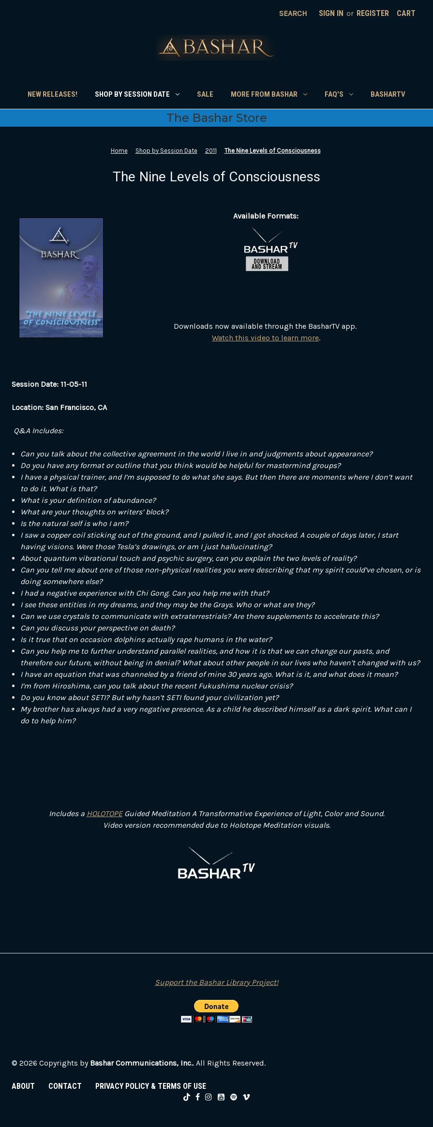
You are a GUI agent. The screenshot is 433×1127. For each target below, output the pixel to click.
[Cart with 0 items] (406, 13)
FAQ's (339, 94)
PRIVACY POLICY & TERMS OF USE (150, 1086)
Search (293, 13)
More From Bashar (269, 94)
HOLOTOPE (104, 813)
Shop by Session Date (137, 94)
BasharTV (388, 94)
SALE (205, 94)
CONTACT (65, 1086)
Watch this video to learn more (265, 337)
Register (373, 13)
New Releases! (52, 94)
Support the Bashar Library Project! (216, 982)
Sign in (331, 13)
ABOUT (23, 1086)
